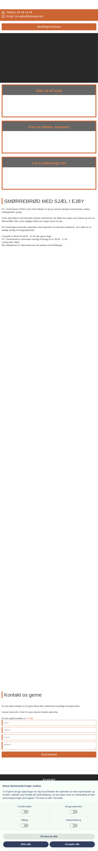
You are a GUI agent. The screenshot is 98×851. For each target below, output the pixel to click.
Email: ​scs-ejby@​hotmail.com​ (22, 16)
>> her (29, 718)
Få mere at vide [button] (49, 836)
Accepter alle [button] (72, 844)
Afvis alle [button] (26, 844)
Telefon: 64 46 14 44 (17, 12)
